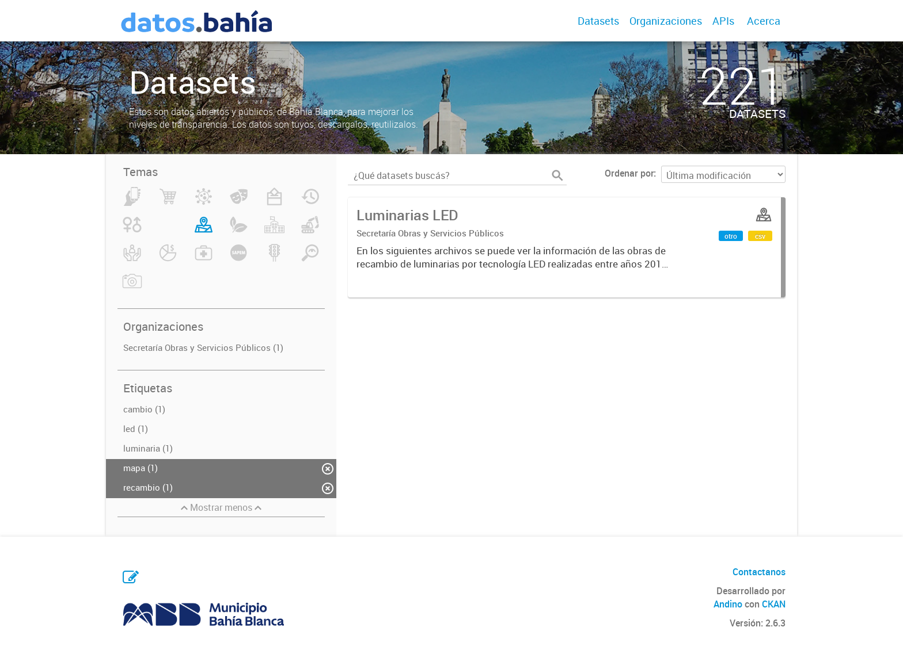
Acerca (763, 21)
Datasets (598, 21)
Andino (728, 604)
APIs (723, 21)
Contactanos (759, 571)
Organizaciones (665, 21)
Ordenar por (629, 173)
